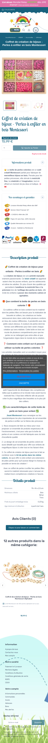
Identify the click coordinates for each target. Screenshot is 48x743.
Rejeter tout (24, 377)
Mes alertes (9, 710)
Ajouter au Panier (29, 148)
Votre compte (12, 689)
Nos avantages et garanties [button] (26, 197)
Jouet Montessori (10, 37)
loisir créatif (30, 279)
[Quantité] (6, 148)
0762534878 (9, 10)
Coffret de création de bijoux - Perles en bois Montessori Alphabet (23, 598)
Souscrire (38, 722)
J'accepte (24, 383)
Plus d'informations (10, 371)
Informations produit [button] (28, 162)
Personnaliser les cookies (29, 371)
